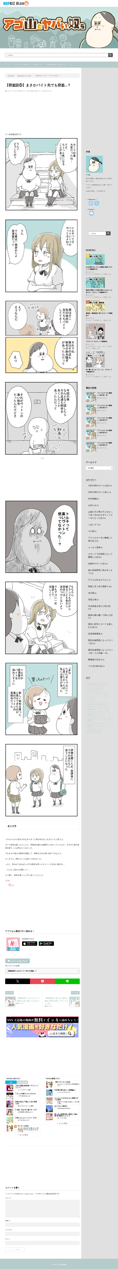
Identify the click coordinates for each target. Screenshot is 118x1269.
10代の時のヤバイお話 (23, 91)
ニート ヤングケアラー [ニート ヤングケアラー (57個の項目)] (96, 694)
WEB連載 (92, 498)
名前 (7, 1220)
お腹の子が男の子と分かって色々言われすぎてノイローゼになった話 (100, 515)
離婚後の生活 (94, 659)
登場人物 (92, 599)
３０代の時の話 (95, 666)
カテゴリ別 (22, 1082)
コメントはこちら (17, 961)
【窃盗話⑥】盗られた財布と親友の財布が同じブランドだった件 (56, 1001)
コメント (8, 1198)
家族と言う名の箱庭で (98, 586)
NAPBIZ (63, 1264)
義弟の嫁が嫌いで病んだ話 (100, 615)
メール (8, 1230)
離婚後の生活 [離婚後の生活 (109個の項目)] (93, 731)
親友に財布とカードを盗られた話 (41, 91)
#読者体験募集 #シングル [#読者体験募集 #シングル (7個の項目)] (96, 684)
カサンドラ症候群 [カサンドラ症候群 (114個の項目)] (95, 689)
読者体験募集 (94, 633)
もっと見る (23, 1135)
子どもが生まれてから (98, 579)
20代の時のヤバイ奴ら (94, 346)
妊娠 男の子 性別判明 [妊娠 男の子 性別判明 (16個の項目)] (96, 704)
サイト (7, 1239)
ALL (11, 1082)
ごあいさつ (93, 524)
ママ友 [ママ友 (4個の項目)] (90, 699)
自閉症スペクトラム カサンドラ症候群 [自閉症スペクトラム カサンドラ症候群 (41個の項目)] (99, 720)
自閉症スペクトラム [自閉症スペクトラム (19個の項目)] (95, 714)
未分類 (91, 593)
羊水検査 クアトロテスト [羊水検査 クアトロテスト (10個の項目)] (97, 709)
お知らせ (92, 505)
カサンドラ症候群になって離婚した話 (99, 274)
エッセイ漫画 (94, 547)
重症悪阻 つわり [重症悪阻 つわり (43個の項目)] (94, 726)
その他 (91, 531)
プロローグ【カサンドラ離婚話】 (97, 341)
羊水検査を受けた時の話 (99, 606)
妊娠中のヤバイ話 (96, 563)
